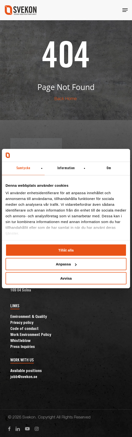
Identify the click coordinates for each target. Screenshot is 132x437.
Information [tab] (66, 168)
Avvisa (66, 278)
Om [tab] (109, 168)
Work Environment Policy (30, 335)
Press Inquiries (22, 347)
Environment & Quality (28, 317)
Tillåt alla (66, 250)
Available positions (26, 371)
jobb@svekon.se (23, 377)
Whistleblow (20, 341)
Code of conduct (24, 329)
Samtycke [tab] (23, 168)
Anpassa (66, 264)
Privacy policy (21, 323)
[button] (125, 10)
